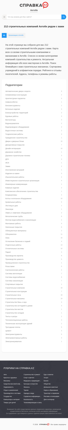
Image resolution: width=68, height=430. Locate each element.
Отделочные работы (13, 245)
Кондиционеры (11, 195)
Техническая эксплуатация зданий (18, 324)
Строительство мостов (14, 309)
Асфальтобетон (11, 102)
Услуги (46, 378)
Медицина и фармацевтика (33, 381)
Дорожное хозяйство (13, 152)
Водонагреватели (12, 123)
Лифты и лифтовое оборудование (18, 213)
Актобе (34, 10)
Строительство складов (14, 313)
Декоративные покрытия (14, 145)
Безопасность (28, 399)
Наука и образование (51, 390)
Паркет (8, 252)
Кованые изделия (12, 188)
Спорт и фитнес (29, 378)
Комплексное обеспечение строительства (21, 191)
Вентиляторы (10, 120)
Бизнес (46, 381)
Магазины (7, 381)
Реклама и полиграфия (51, 396)
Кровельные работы (13, 202)
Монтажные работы (13, 223)
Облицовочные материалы (15, 231)
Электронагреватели (13, 341)
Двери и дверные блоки (14, 141)
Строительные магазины (15, 299)
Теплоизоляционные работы (16, 320)
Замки (7, 166)
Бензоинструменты (12, 106)
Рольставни (10, 266)
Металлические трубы (14, 216)
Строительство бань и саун (16, 302)
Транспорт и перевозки (51, 393)
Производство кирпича (14, 256)
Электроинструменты (13, 334)
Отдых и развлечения (11, 390)
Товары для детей (10, 402)
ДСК (7, 159)
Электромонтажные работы (16, 338)
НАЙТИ (64, 17)
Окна (7, 238)
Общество (47, 384)
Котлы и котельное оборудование (18, 198)
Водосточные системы (14, 131)
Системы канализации (14, 281)
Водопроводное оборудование (17, 127)
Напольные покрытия (13, 227)
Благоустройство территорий (16, 113)
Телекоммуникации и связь (33, 402)
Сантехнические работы (14, 270)
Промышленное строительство (17, 263)
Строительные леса (13, 295)
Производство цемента (14, 259)
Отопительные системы (14, 248)
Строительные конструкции (16, 291)
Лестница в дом (11, 206)
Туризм (26, 390)
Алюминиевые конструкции (16, 95)
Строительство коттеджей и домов (18, 306)
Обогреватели (10, 234)
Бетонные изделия (12, 109)
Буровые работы (11, 116)
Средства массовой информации (15, 384)
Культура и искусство (31, 384)
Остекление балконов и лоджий (17, 241)
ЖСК (7, 163)
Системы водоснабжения (15, 277)
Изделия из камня (12, 173)
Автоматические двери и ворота (17, 91)
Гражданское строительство (16, 138)
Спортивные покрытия (14, 284)
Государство (8, 396)
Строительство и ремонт (32, 374)
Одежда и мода (29, 393)
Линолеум (9, 209)
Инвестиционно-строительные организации (22, 181)
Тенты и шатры (11, 316)
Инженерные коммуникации (16, 184)
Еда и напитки (48, 374)
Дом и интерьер (49, 399)
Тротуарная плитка (12, 327)
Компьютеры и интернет (12, 399)
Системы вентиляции (13, 274)
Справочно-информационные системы (37, 396)
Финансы (27, 387)
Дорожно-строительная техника (17, 156)
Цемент (8, 331)
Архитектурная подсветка (15, 98)
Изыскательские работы (14, 177)
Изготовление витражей (14, 170)
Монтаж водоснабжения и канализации (20, 220)
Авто (5, 374)
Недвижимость (9, 387)
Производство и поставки (12, 393)
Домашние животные (51, 387)
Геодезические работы (14, 134)
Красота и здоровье (10, 378)
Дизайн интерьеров (13, 148)
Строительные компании (15, 288)
